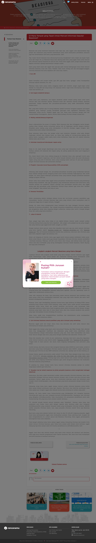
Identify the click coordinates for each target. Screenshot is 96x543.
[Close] (71, 261)
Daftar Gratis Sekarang (51, 282)
